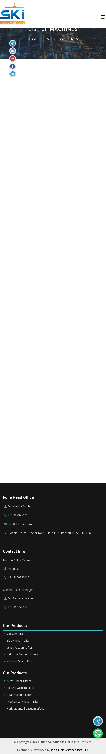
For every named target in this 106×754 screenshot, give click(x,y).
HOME (33, 39)
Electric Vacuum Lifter (20, 687)
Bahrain (46, 720)
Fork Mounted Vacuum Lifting (25, 708)
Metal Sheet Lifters (19, 681)
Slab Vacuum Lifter (19, 640)
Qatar (81, 720)
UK (68, 726)
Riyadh (32, 720)
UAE (59, 720)
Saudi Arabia (15, 720)
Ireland (57, 726)
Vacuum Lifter (15, 633)
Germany (42, 726)
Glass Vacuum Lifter (19, 647)
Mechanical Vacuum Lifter (23, 701)
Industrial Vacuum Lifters (22, 654)
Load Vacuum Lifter (19, 694)
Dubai (69, 720)
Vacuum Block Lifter (19, 661)
